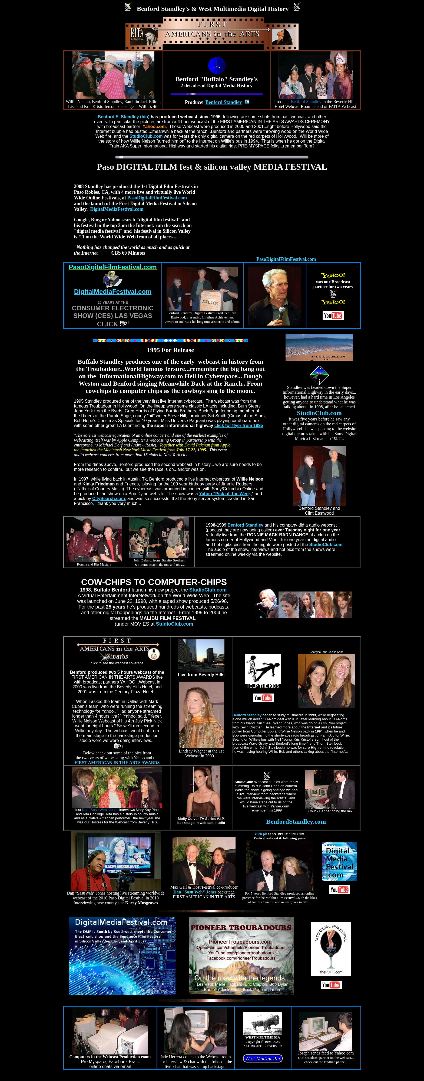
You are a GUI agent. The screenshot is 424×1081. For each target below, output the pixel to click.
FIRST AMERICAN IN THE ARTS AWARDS (117, 762)
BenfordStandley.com (296, 821)
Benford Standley (245, 525)
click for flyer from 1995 (238, 425)
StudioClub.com (319, 412)
